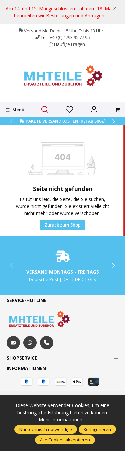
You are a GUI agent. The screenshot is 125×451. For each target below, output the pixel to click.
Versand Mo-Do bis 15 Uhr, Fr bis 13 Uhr (63, 31)
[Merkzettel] (69, 110)
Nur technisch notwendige (45, 429)
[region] (62, 12)
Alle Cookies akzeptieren (65, 440)
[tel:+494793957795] (46, 342)
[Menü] (14, 110)
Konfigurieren (97, 429)
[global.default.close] (114, 7)
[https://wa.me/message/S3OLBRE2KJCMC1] (30, 342)
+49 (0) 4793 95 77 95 (70, 37)
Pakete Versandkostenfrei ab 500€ (65, 121)
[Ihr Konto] (94, 110)
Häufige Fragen (69, 44)
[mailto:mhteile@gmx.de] (13, 342)
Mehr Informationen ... (63, 419)
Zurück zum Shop (63, 225)
